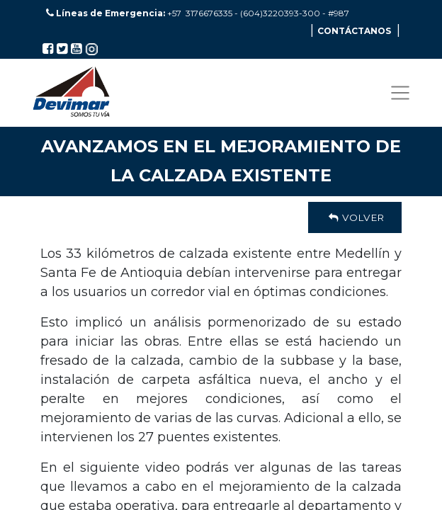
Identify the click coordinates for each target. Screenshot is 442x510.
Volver (355, 217)
